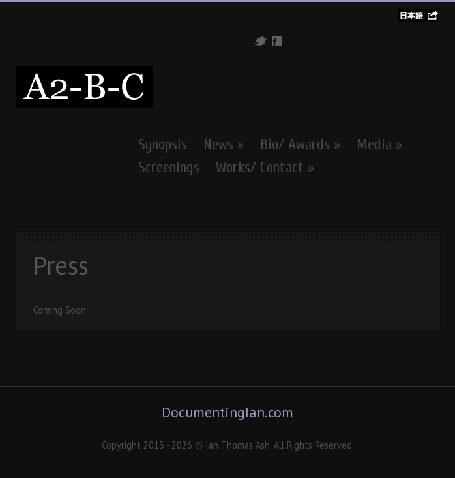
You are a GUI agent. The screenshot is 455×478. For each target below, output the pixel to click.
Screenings (168, 167)
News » (223, 144)
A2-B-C (84, 87)
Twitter (260, 41)
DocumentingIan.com (227, 412)
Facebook (277, 41)
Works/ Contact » (265, 167)
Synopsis (162, 144)
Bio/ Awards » (300, 144)
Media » (379, 144)
